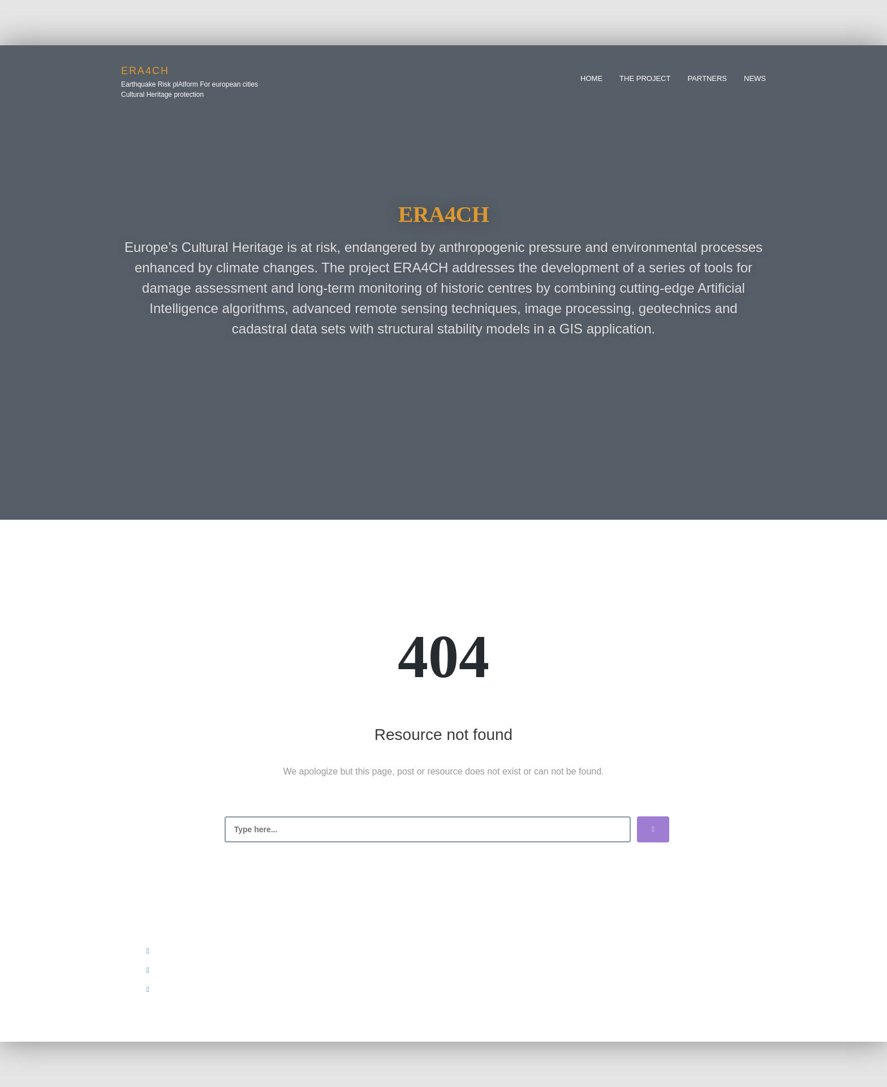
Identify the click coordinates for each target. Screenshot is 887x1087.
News (755, 78)
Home (591, 78)
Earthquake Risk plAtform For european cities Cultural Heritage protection (189, 89)
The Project (644, 78)
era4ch (145, 70)
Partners (707, 78)
